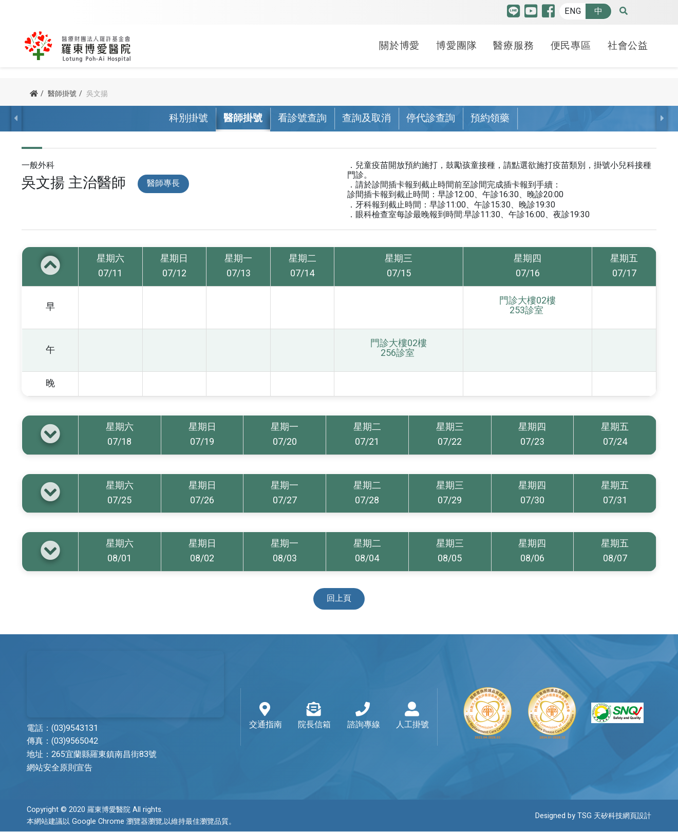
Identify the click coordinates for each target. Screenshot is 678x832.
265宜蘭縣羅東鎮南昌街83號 (104, 755)
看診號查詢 (302, 118)
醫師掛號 (62, 93)
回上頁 (339, 599)
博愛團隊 (456, 42)
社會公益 (628, 42)
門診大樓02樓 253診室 (527, 305)
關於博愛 (399, 42)
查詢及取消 (366, 118)
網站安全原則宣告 (59, 768)
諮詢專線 (363, 717)
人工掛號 (412, 717)
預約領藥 (490, 118)
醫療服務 (513, 42)
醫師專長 (163, 184)
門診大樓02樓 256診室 (398, 349)
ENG (572, 11)
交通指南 (265, 717)
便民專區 (571, 42)
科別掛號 (188, 118)
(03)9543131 (74, 728)
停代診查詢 (430, 118)
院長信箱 (314, 717)
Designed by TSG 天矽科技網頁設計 (593, 816)
